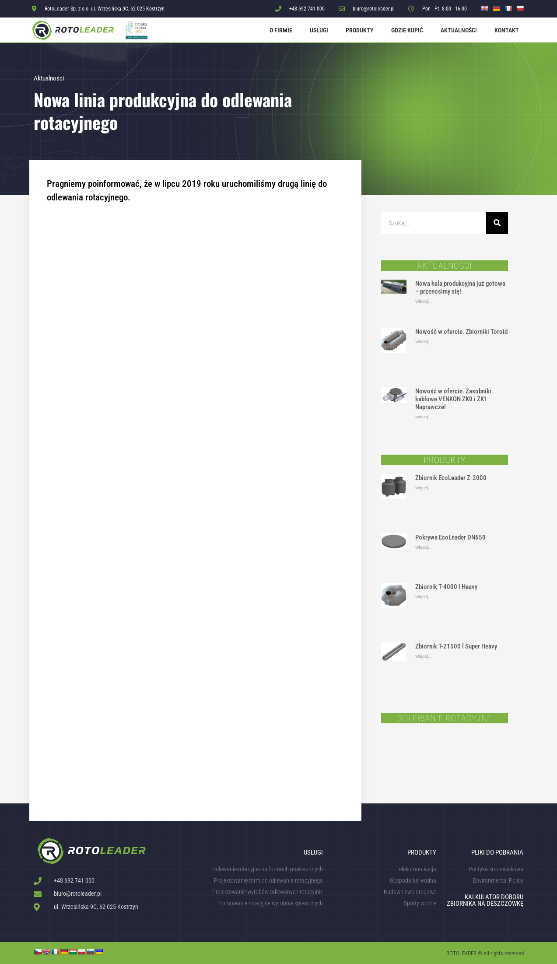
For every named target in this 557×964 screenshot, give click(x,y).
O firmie (281, 30)
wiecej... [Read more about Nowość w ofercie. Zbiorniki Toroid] (423, 341)
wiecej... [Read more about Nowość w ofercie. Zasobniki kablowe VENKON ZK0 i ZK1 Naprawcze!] (423, 417)
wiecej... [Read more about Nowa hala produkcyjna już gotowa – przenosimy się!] (423, 301)
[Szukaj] (497, 223)
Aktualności (459, 30)
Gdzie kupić (407, 30)
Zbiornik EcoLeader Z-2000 (451, 478)
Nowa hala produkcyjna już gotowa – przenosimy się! (460, 287)
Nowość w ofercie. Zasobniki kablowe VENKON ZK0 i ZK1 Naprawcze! (453, 399)
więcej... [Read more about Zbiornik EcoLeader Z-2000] (423, 488)
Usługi (319, 30)
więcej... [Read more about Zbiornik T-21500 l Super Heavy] (423, 656)
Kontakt (506, 30)
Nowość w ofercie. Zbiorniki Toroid (461, 332)
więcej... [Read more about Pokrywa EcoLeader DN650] (423, 547)
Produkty (360, 30)
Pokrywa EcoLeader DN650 (450, 537)
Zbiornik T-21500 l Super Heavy (456, 646)
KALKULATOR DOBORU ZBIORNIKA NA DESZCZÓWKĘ (485, 900)
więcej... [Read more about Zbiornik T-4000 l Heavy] (423, 596)
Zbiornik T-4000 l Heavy (446, 587)
